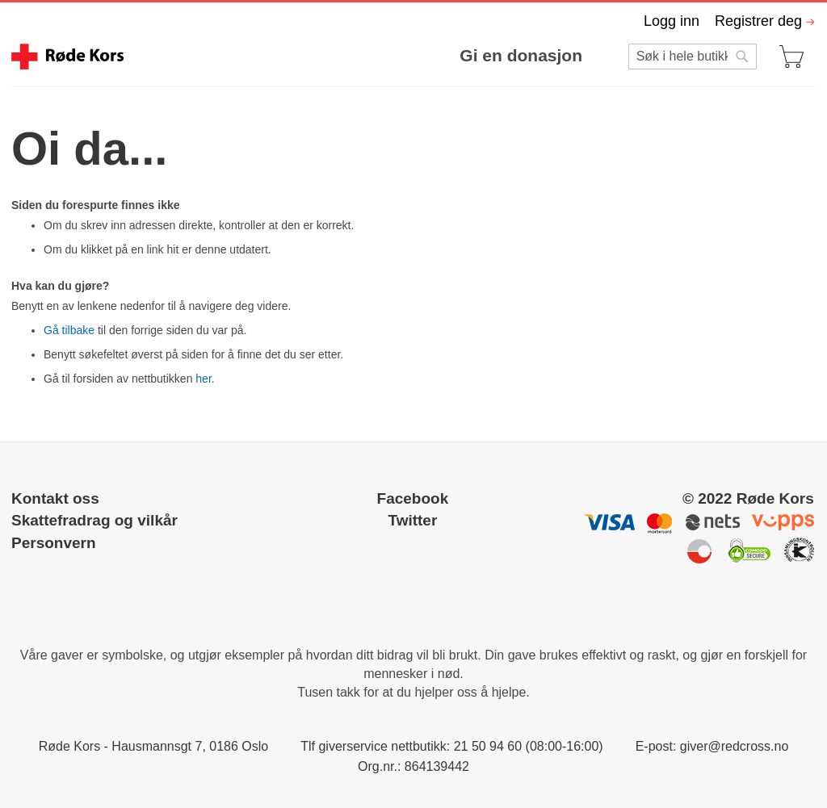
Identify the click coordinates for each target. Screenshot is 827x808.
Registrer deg (758, 21)
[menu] (365, 55)
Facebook (413, 498)
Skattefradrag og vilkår (94, 520)
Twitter (412, 520)
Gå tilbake (69, 330)
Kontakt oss (55, 498)
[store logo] (67, 56)
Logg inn (671, 21)
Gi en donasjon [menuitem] (521, 55)
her (203, 378)
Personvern (53, 542)
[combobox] (692, 56)
